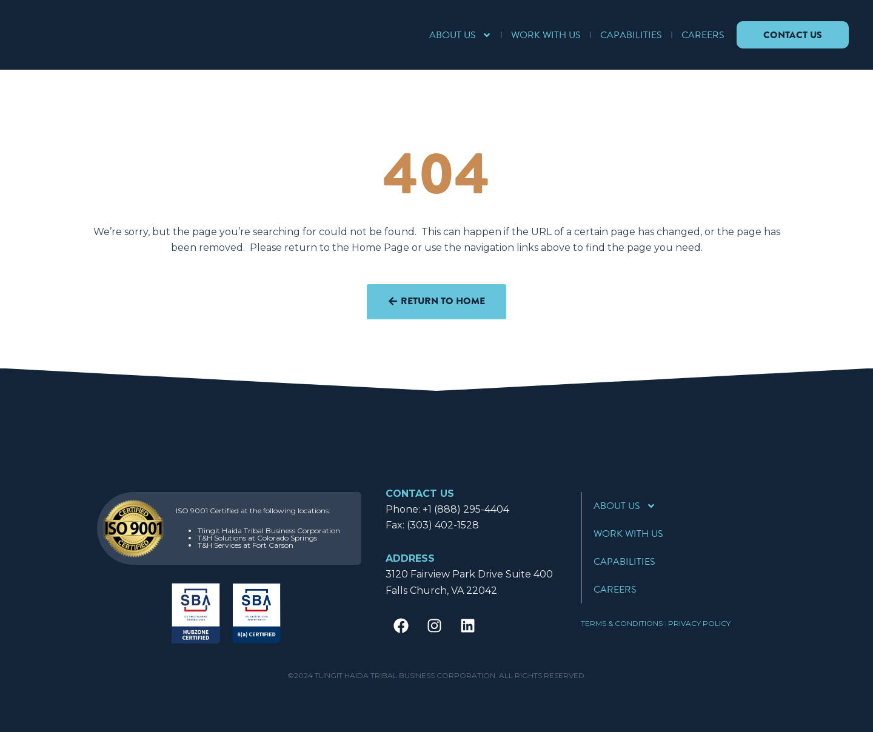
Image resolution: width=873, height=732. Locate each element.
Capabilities (629, 35)
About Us (458, 35)
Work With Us (544, 35)
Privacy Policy (699, 623)
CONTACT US (420, 493)
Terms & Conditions (622, 623)
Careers (701, 35)
